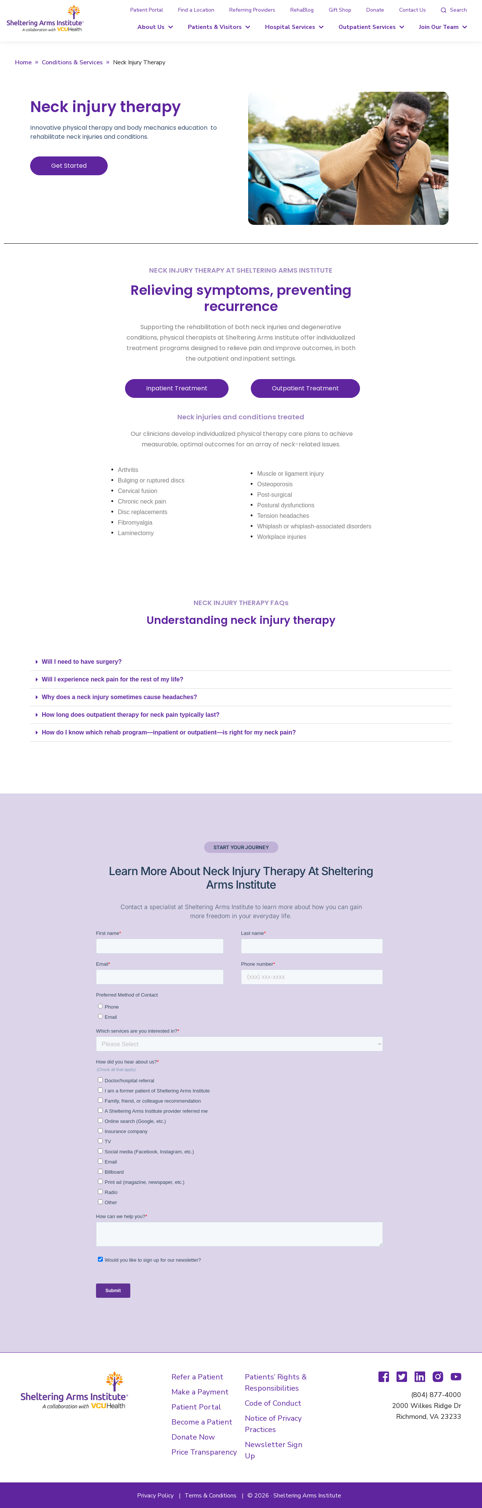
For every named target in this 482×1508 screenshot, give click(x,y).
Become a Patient (201, 1422)
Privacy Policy (155, 1495)
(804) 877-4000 (436, 1394)
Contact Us (412, 10)
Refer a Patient (197, 1377)
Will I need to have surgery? (82, 661)
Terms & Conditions (210, 1495)
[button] (241, 662)
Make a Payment (200, 1392)
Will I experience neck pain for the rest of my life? (112, 679)
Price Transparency (204, 1452)
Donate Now (193, 1437)
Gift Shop (340, 10)
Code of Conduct (273, 1403)
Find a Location (196, 10)
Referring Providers (252, 10)
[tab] (454, 10)
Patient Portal (146, 10)
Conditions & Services (72, 62)
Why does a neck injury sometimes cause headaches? (119, 697)
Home (23, 62)
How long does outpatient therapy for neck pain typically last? (131, 715)
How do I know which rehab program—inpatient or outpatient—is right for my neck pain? (169, 732)
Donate (375, 10)
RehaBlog (302, 10)
